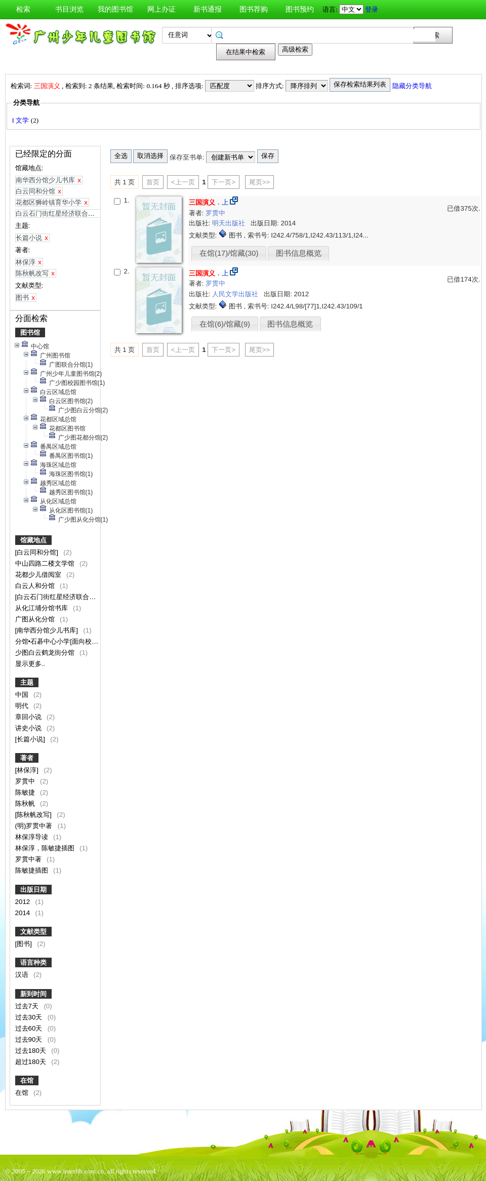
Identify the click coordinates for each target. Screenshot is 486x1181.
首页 (152, 182)
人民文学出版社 (236, 294)
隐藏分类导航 (412, 86)
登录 (371, 9)
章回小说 (29, 717)
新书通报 (207, 9)
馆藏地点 (33, 540)
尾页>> (259, 182)
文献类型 (33, 931)
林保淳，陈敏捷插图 (45, 848)
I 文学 (21, 120)
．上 (208, 202)
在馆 (26, 1080)
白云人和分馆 (36, 585)
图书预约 (300, 9)
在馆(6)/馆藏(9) (224, 324)
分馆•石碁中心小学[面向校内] (58, 641)
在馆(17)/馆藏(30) (228, 253)
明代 (22, 706)
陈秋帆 (26, 803)
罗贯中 (26, 781)
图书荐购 (253, 9)
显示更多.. (30, 663)
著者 (26, 758)
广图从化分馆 (36, 619)
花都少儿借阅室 (39, 574)
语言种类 (33, 962)
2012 (23, 902)
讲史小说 (29, 728)
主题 (26, 682)
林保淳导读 (32, 837)
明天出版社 (229, 223)
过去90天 (30, 1039)
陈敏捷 (26, 792)
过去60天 (30, 1028)
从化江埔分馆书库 (42, 608)
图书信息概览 (298, 253)
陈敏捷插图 (32, 870)
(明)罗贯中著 (35, 826)
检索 (23, 9)
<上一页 (183, 182)
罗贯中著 (29, 859)
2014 (23, 913)
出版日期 (33, 889)
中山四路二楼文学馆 (45, 563)
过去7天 (27, 1006)
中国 (22, 694)
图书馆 (30, 332)
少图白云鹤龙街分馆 (45, 652)
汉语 (22, 974)
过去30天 (30, 1017)
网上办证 (161, 9)
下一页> (223, 182)
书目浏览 (69, 9)
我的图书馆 (115, 9)
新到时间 (33, 994)
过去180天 (31, 1050)
